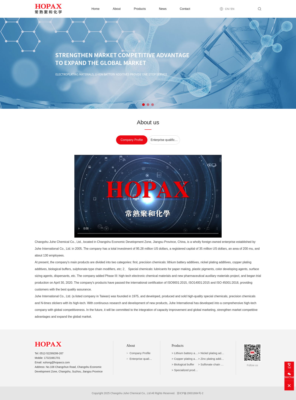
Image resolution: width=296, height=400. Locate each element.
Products (140, 8)
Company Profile (132, 139)
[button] (143, 104)
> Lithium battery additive (187, 353)
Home (96, 8)
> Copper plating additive (187, 358)
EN (232, 8)
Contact (185, 8)
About (117, 8)
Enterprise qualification (165, 139)
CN (227, 8)
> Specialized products (186, 370)
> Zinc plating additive (212, 358)
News (162, 8)
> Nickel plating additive (213, 353)
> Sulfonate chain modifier (214, 364)
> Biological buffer (183, 364)
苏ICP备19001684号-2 (190, 393)
